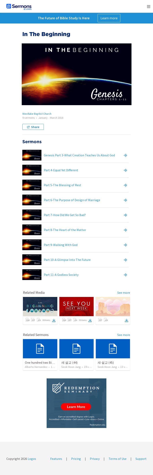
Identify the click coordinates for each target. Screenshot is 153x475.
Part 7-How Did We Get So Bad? (65, 215)
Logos (31, 459)
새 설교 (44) (69, 362)
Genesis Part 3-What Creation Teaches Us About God (79, 155)
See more (123, 293)
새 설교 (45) (106, 362)
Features (56, 459)
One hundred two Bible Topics (45, 362)
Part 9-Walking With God (60, 245)
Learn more (109, 18)
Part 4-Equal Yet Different (61, 170)
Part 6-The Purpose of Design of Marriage (72, 200)
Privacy (95, 459)
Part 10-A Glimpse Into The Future (67, 260)
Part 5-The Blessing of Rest (62, 185)
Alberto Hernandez (36, 367)
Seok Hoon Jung (71, 367)
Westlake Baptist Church (36, 114)
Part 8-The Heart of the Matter (65, 230)
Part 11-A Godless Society (61, 275)
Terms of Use (118, 459)
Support (141, 459)
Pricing (76, 459)
